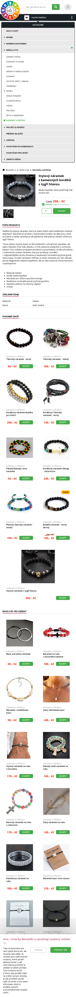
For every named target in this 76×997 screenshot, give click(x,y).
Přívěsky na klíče (14, 134)
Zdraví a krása (13, 159)
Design (9, 37)
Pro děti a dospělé (15, 127)
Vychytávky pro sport (17, 153)
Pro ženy (10, 110)
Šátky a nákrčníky (15, 115)
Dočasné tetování (15, 61)
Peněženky (11, 86)
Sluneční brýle (13, 101)
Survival (10, 140)
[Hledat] (56, 7)
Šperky (9, 91)
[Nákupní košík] (68, 7)
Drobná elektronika (16, 43)
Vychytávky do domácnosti (19, 146)
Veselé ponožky (13, 96)
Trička (9, 105)
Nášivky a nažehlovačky (17, 71)
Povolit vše (60, 950)
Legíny (9, 66)
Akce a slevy (12, 31)
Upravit (38, 950)
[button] (72, 17)
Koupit (61, 211)
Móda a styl (12, 50)
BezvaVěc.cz (11, 170)
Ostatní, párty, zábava (17, 81)
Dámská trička (13, 57)
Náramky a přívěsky (15, 120)
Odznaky (10, 76)
